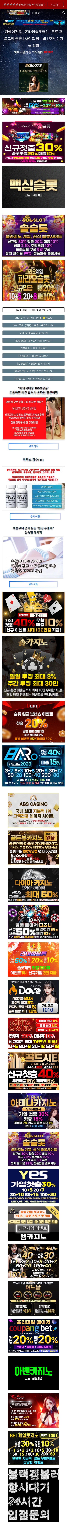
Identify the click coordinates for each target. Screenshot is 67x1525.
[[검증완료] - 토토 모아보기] (33, 348)
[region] (33, 4)
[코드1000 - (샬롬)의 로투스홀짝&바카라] (33, 325)
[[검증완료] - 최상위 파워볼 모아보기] (33, 378)
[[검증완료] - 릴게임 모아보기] (33, 356)
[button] (3, 12)
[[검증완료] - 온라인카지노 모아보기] (33, 340)
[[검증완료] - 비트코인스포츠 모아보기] (33, 371)
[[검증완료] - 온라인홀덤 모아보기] (33, 310)
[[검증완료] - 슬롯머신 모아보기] (33, 363)
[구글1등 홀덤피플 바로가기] (33, 333)
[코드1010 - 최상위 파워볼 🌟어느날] (33, 318)
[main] (33, 40)
